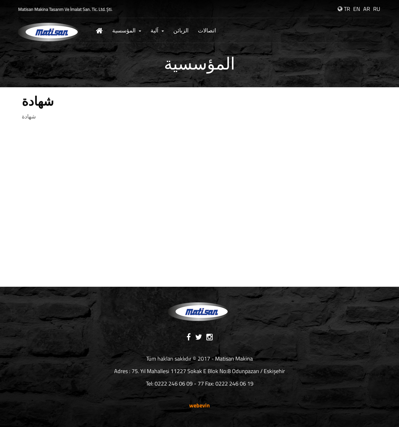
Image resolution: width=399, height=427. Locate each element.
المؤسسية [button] (126, 30)
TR (347, 9)
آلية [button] (157, 30)
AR (366, 9)
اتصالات (207, 30)
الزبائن (181, 30)
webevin (199, 405)
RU (376, 9)
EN (356, 9)
